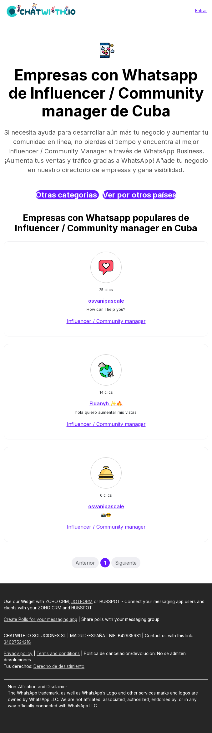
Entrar (201, 10)
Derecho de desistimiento (58, 666)
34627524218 (17, 642)
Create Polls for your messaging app (40, 619)
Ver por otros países (139, 194)
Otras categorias (67, 194)
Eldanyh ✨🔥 (106, 403)
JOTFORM (82, 601)
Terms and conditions (58, 653)
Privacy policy (18, 653)
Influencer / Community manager (106, 321)
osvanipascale (106, 301)
